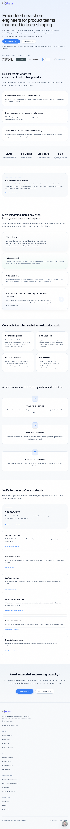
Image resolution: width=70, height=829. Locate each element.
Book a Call (5, 809)
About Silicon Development (10, 725)
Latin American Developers (10, 783)
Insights (4, 805)
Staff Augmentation (7, 735)
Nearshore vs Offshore (8, 791)
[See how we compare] (61, 299)
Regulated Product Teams (9, 779)
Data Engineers (6, 761)
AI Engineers (6, 769)
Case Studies (5, 801)
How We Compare (7, 747)
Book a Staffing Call (24, 691)
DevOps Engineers (7, 765)
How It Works (6, 739)
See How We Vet (29, 41)
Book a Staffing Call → (11, 41)
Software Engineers (7, 757)
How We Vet (5, 743)
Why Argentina (6, 787)
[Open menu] (67, 3)
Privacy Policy (53, 820)
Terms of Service (63, 820)
